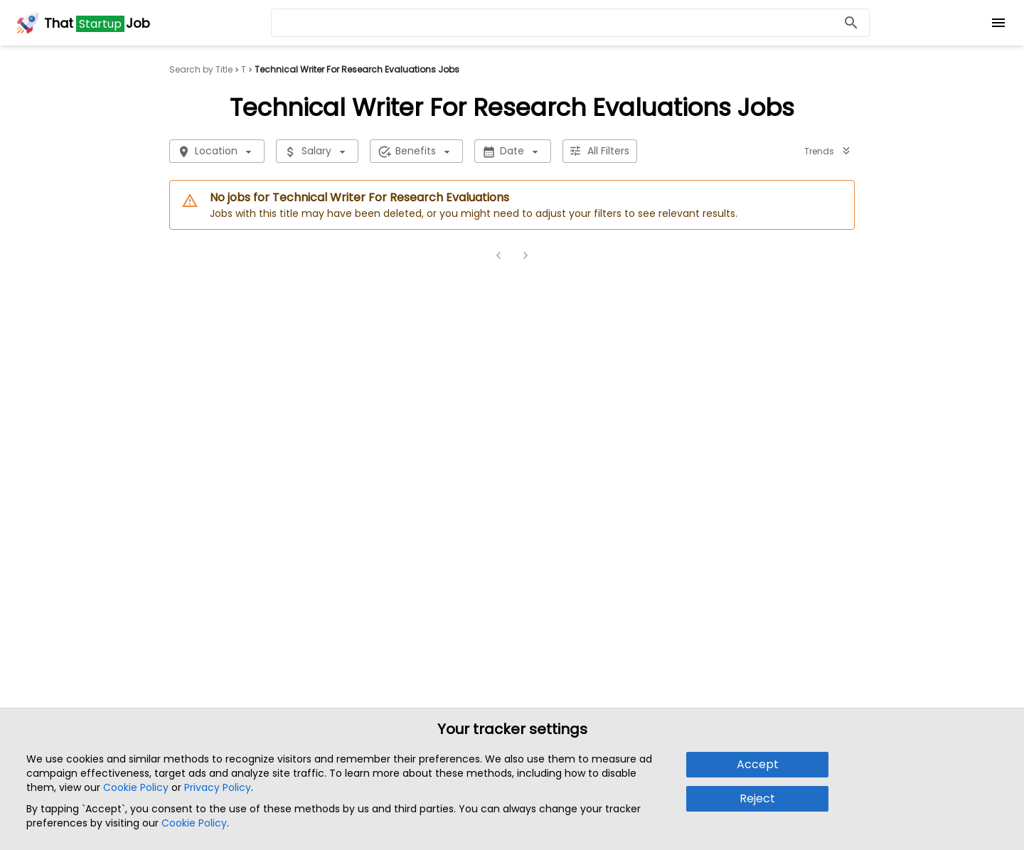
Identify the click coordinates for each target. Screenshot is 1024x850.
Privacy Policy (217, 787)
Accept (758, 764)
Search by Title (201, 69)
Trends (828, 151)
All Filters (599, 151)
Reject (757, 798)
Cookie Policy (136, 787)
